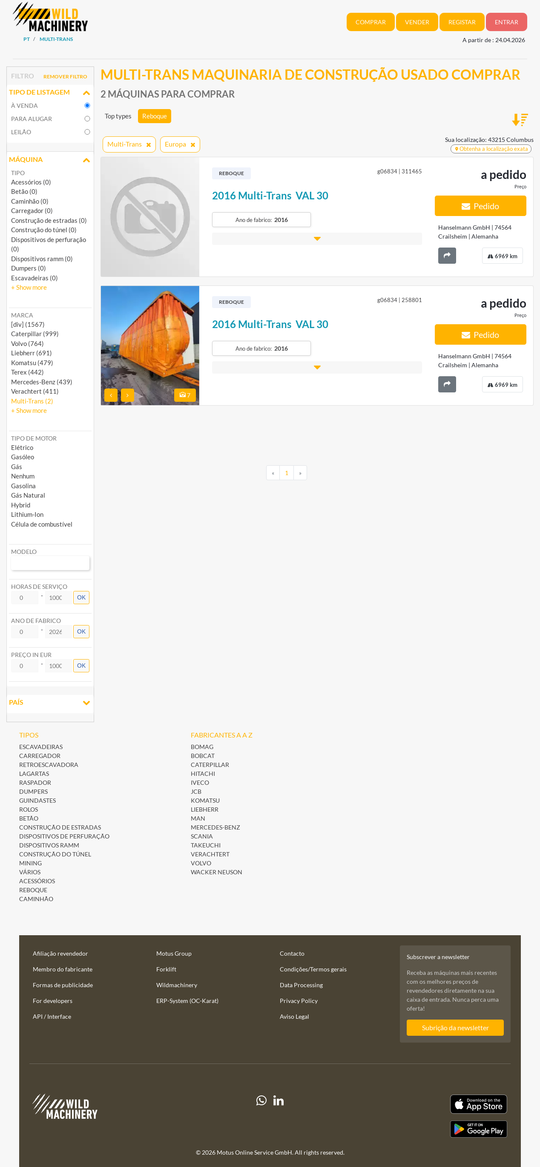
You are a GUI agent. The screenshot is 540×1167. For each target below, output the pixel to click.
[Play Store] (435, 1129)
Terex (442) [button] (27, 372)
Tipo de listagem (50, 93)
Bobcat (203, 755)
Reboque (154, 116)
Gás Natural (28, 495)
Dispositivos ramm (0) (42, 258)
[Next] (300, 473)
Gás (16, 466)
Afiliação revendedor (60, 953)
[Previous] (273, 473)
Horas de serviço (39, 586)
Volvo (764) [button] (27, 343)
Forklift (166, 969)
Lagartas (34, 773)
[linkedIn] (278, 1116)
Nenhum (22, 476)
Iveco (200, 782)
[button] (29, 287)
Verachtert (210, 854)
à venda (24, 105)
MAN (198, 818)
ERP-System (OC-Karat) (187, 1000)
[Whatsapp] (261, 1116)
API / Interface (52, 1016)
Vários (29, 872)
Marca (22, 315)
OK (81, 597)
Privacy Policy (299, 1000)
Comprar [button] (371, 22)
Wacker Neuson (216, 872)
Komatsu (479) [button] (32, 362)
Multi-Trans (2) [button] (32, 401)
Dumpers (33, 791)
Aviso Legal (294, 1016)
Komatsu (205, 800)
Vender (417, 22)
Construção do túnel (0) (44, 229)
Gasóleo (22, 457)
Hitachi (203, 773)
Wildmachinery (176, 984)
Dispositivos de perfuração (64, 836)
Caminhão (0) (30, 201)
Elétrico (22, 447)
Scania (202, 836)
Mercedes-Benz (215, 827)
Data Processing (301, 984)
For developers (52, 1000)
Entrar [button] (506, 22)
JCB (196, 791)
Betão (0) (24, 191)
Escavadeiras (41, 746)
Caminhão (36, 898)
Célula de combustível (41, 524)
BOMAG (202, 746)
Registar (462, 22)
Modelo (24, 551)
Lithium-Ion (27, 514)
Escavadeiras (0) (34, 278)
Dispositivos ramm (49, 845)
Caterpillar (210, 764)
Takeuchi (206, 845)
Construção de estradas (60, 827)
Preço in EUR (31, 654)
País (50, 703)
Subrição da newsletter (455, 1027)
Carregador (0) (32, 210)
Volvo (201, 863)
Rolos (28, 809)
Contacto (292, 953)
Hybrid (20, 505)
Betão (28, 818)
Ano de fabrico (36, 620)
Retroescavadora (48, 764)
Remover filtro (65, 76)
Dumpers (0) (28, 268)
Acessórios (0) (31, 182)
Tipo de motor (34, 438)
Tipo (18, 172)
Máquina (50, 160)
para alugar (31, 118)
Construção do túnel (55, 854)
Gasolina (23, 486)
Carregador (39, 755)
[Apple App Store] (435, 1104)
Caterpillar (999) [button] (35, 333)
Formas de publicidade (63, 984)
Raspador (35, 782)
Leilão (21, 131)
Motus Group (174, 953)
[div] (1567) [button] (28, 324)
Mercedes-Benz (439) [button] (41, 382)
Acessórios (37, 881)
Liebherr (204, 809)
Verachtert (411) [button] (35, 391)
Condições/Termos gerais (313, 969)
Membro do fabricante (62, 969)
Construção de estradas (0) (49, 220)
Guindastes (37, 800)
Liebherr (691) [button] (31, 353)
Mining (30, 863)
